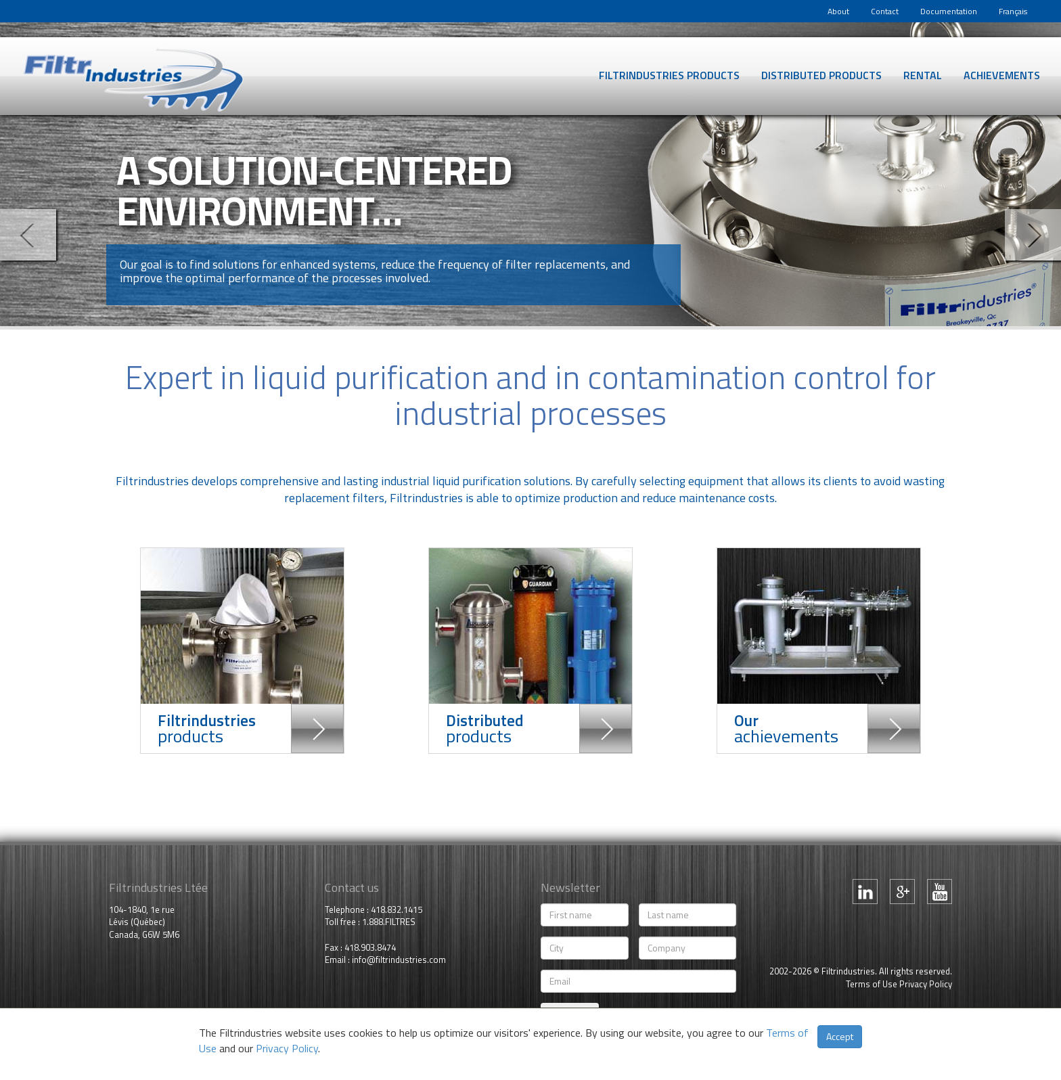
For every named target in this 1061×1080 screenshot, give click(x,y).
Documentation (948, 11)
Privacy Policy (925, 984)
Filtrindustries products (669, 75)
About (838, 11)
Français (1013, 11)
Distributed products (821, 75)
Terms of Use (871, 984)
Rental (922, 75)
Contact (885, 11)
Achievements (1002, 75)
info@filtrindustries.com (399, 959)
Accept (839, 1036)
